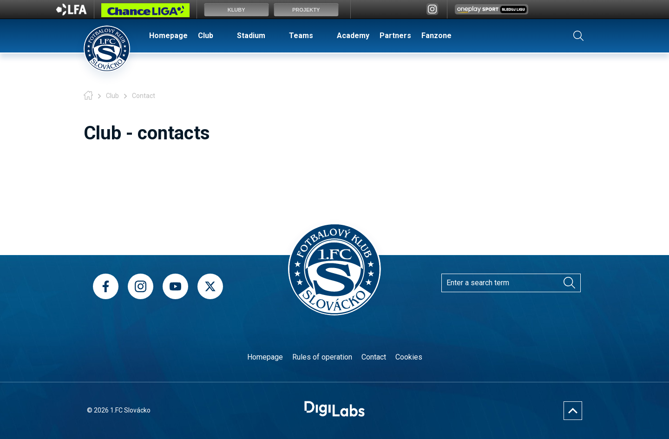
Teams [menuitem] (301, 35)
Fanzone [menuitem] (436, 35)
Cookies (408, 357)
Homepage (265, 357)
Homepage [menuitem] (168, 35)
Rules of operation (322, 357)
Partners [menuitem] (395, 35)
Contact (373, 357)
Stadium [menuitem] (251, 35)
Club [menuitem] (205, 35)
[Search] (569, 283)
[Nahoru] (573, 410)
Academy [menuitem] (353, 35)
